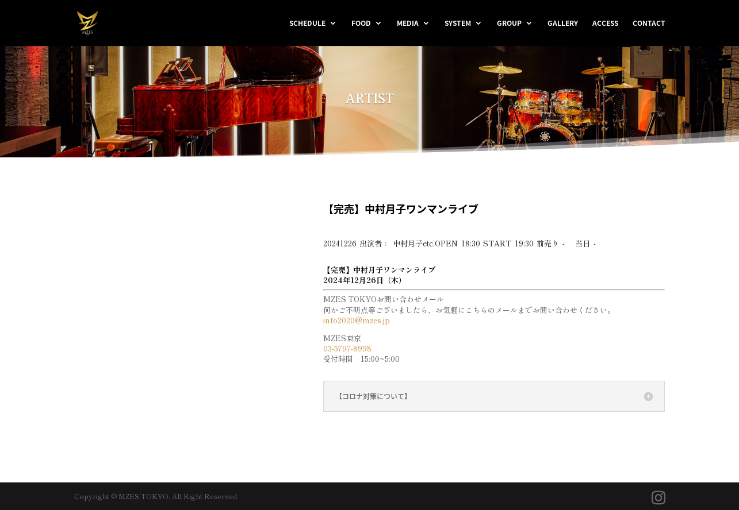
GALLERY (562, 23)
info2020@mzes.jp (356, 320)
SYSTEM (458, 23)
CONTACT (649, 23)
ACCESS (605, 23)
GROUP (509, 23)
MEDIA (408, 23)
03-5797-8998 (347, 348)
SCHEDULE (307, 23)
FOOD (361, 23)
